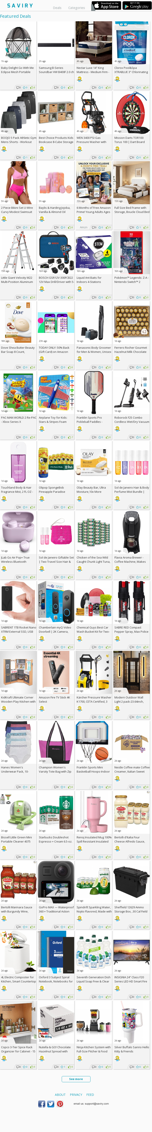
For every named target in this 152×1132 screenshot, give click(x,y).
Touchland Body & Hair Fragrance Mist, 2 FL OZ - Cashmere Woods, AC (17, 492)
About (60, 1095)
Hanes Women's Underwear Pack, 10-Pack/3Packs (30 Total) (16, 771)
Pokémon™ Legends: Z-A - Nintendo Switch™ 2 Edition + (131, 282)
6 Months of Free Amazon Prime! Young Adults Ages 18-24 (94, 212)
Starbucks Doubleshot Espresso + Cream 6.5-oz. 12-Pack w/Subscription (55, 841)
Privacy (76, 1095)
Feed (90, 1095)
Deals (57, 7)
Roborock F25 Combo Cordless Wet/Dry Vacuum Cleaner (131, 422)
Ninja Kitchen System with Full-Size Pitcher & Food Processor (94, 1051)
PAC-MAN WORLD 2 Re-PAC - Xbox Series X (18, 420)
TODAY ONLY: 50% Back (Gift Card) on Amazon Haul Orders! (54, 352)
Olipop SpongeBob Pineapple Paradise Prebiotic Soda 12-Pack (54, 492)
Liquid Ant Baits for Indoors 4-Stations (89, 280)
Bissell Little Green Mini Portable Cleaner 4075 (16, 839)
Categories (76, 7)
